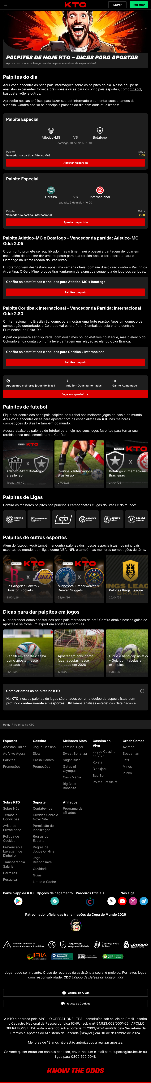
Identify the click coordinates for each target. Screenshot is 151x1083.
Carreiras (10, 873)
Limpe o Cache (44, 882)
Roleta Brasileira (105, 782)
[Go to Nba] (63, 519)
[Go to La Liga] (136, 519)
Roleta (97, 762)
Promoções (11, 766)
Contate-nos (42, 808)
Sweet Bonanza (75, 753)
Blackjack (100, 769)
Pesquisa (10, 879)
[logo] (75, 5)
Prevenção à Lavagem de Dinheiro (13, 851)
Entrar (117, 4)
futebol (135, 89)
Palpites (9, 760)
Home (6, 724)
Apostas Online (14, 747)
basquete (10, 93)
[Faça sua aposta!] (75, 394)
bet (69, 101)
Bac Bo (98, 775)
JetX (126, 760)
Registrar (139, 4)
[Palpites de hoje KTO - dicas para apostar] (75, 39)
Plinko (127, 773)
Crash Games (43, 760)
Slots (37, 753)
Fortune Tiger (73, 747)
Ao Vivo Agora (14, 753)
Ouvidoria (40, 869)
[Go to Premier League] (87, 519)
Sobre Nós (11, 808)
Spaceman (131, 753)
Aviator (128, 747)
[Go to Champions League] (39, 519)
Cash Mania (72, 777)
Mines (127, 766)
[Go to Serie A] (112, 519)
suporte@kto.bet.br (127, 1052)
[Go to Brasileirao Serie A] (14, 519)
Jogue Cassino (44, 747)
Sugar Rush (71, 760)
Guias (37, 875)
